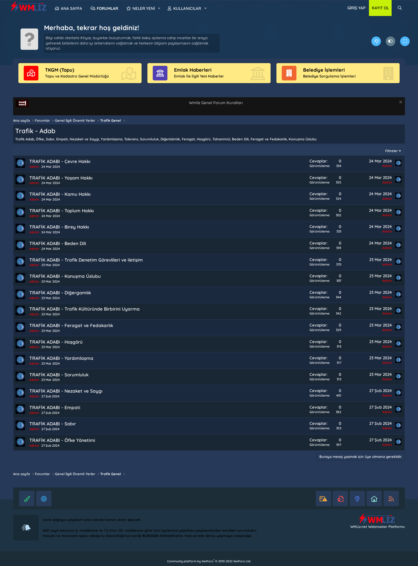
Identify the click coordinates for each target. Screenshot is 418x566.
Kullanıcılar (187, 8)
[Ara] (400, 8)
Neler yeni (143, 8)
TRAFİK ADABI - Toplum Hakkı (61, 210)
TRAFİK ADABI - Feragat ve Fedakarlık (71, 325)
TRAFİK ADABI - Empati (54, 407)
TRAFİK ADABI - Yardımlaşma (61, 358)
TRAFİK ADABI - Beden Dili (57, 243)
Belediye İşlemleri (324, 70)
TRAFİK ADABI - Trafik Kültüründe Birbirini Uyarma (84, 309)
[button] (159, 9)
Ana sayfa (71, 8)
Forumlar (107, 8)
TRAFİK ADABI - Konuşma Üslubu (65, 276)
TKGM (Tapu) (59, 70)
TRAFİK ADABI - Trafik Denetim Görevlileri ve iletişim (86, 260)
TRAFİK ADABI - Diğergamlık (60, 292)
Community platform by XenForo (209, 561)
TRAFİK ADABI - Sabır (52, 423)
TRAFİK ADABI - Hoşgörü (56, 342)
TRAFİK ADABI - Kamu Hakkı (60, 194)
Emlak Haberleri (192, 70)
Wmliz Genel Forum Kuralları (216, 102)
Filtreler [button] (391, 151)
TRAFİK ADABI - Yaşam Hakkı (61, 178)
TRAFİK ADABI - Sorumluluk (59, 374)
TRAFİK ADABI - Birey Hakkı (59, 227)
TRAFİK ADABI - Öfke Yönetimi (62, 440)
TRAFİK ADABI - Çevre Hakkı (59, 161)
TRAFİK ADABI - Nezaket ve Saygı (65, 391)
